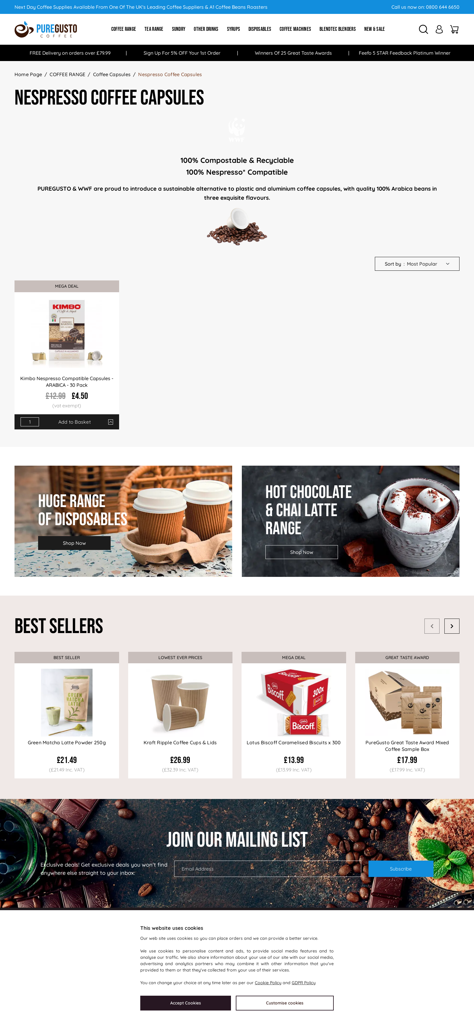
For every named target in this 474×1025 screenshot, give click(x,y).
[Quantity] (30, 421)
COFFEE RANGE (67, 74)
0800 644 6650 (442, 7)
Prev (432, 626)
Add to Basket (74, 422)
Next (451, 626)
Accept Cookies (185, 1003)
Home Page (28, 74)
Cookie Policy (268, 982)
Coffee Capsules (112, 74)
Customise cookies (285, 1003)
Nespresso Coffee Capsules (170, 74)
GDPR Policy (304, 982)
